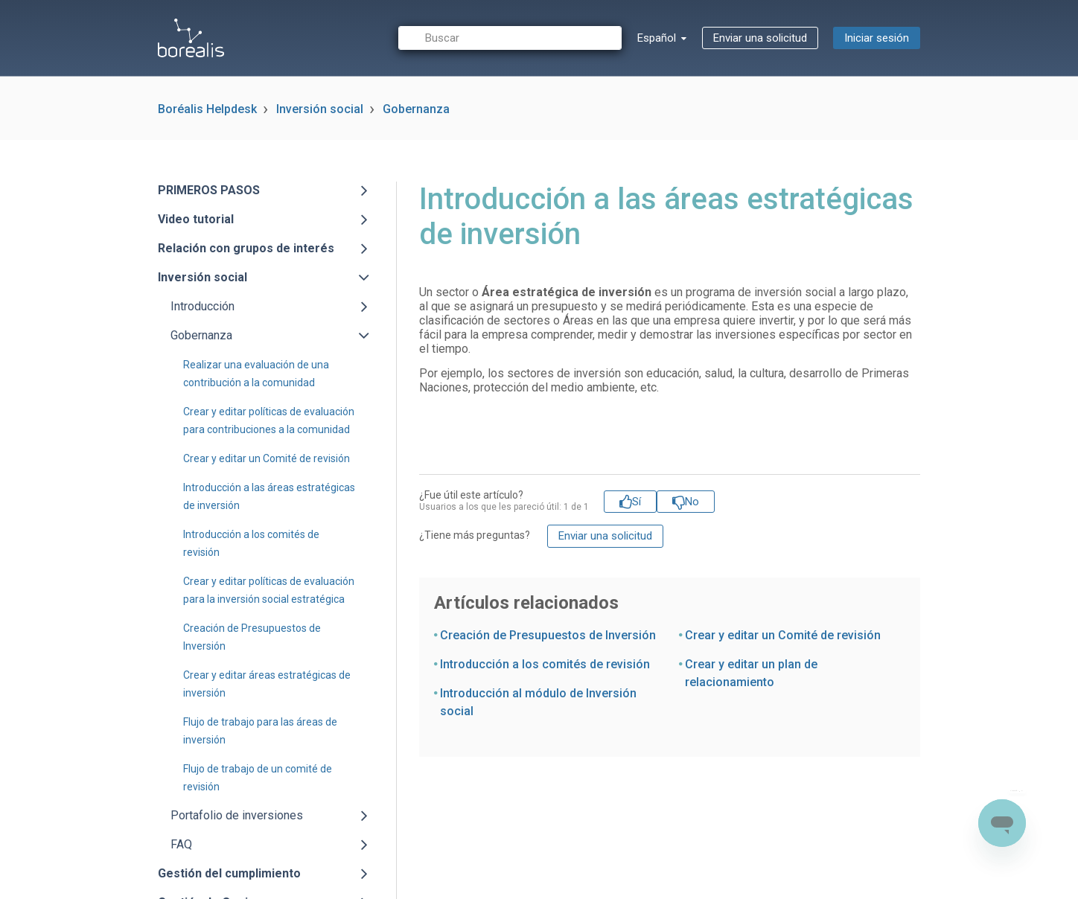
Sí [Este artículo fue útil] (636, 501)
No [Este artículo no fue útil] (692, 501)
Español (658, 38)
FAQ (181, 844)
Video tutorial (196, 219)
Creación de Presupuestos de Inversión (548, 635)
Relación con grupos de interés (246, 248)
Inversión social (319, 109)
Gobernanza (416, 109)
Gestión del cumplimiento (229, 873)
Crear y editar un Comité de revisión (266, 458)
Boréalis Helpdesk (207, 109)
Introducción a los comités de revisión (545, 664)
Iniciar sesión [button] (876, 38)
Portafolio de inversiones (236, 815)
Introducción (202, 306)
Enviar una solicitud (760, 38)
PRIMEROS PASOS (209, 190)
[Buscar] (510, 38)
